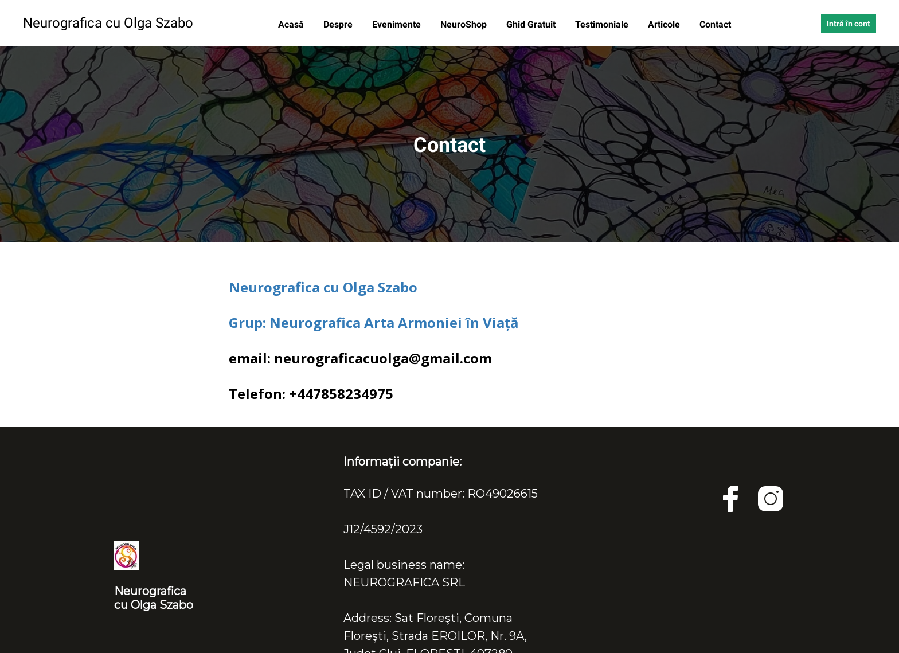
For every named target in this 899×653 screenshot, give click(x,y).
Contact (715, 24)
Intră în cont (848, 23)
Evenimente (397, 24)
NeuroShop (464, 24)
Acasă (292, 24)
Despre (339, 24)
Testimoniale (603, 24)
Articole (665, 24)
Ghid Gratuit (532, 24)
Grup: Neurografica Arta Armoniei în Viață (374, 322)
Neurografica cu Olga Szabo (323, 286)
